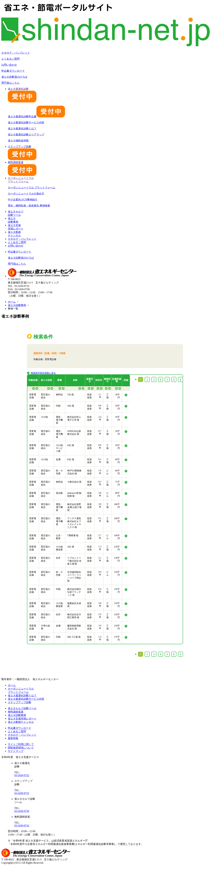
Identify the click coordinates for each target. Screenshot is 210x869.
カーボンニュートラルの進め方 (26, 193)
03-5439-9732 (21, 775)
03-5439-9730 (21, 811)
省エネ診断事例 (17, 305)
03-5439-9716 (21, 825)
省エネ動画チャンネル (21, 722)
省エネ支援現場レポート (22, 718)
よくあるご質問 (10, 58)
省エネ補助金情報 (18, 140)
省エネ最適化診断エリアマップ (26, 134)
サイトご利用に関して (21, 744)
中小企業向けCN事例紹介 (22, 199)
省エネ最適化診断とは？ (22, 128)
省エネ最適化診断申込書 (36, 116)
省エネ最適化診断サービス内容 (26, 122)
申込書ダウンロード (13, 70)
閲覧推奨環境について (21, 747)
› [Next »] (180, 654)
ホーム (12, 301)
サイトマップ (15, 751)
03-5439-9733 (21, 793)
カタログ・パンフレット (15, 52)
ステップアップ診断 (19, 702)
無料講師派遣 (15, 711)
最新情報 (13, 738)
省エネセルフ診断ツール (22, 708)
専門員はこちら (10, 82)
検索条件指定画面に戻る (43, 373)
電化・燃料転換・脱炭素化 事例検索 (29, 205)
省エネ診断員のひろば (14, 76)
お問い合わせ (9, 64)
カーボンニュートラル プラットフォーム (31, 187)
